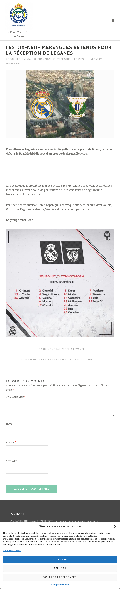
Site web (11, 461)
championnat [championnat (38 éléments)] (44, 521)
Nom (10, 423)
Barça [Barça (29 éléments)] (32, 521)
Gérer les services (12, 550)
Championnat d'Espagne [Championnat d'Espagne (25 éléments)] (66, 521)
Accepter (60, 559)
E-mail (11, 442)
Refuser (60, 568)
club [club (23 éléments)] (95, 521)
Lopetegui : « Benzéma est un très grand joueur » (58, 359)
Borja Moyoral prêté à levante (62, 349)
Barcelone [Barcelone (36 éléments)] (21, 521)
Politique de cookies (60, 584)
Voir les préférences (60, 577)
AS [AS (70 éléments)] (12, 520)
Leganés (79, 59)
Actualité (13, 59)
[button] (115, 526)
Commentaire (15, 397)
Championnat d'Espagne (54, 59)
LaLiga (26, 59)
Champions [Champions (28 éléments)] (86, 521)
